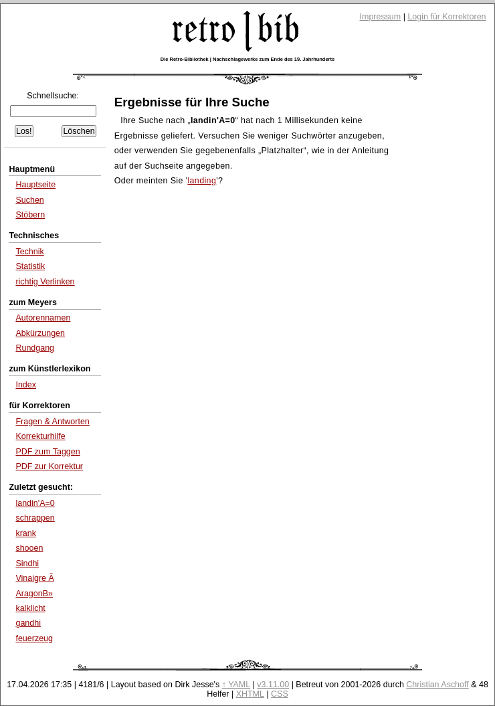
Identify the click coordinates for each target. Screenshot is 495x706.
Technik (29, 251)
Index (25, 384)
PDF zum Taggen (47, 451)
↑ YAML (236, 684)
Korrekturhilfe (40, 436)
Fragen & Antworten (52, 421)
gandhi (28, 623)
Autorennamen (42, 318)
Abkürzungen (40, 333)
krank (25, 533)
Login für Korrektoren (446, 16)
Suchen (29, 200)
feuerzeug (34, 638)
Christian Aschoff (437, 684)
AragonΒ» (34, 593)
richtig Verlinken (44, 281)
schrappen (34, 518)
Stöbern (30, 214)
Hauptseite (35, 184)
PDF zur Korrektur (49, 466)
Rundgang (34, 348)
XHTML (250, 694)
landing (201, 180)
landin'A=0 (34, 503)
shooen (29, 548)
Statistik (30, 266)
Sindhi (27, 563)
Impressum (380, 16)
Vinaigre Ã (34, 578)
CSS (279, 694)
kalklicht (30, 608)
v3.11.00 (273, 684)
